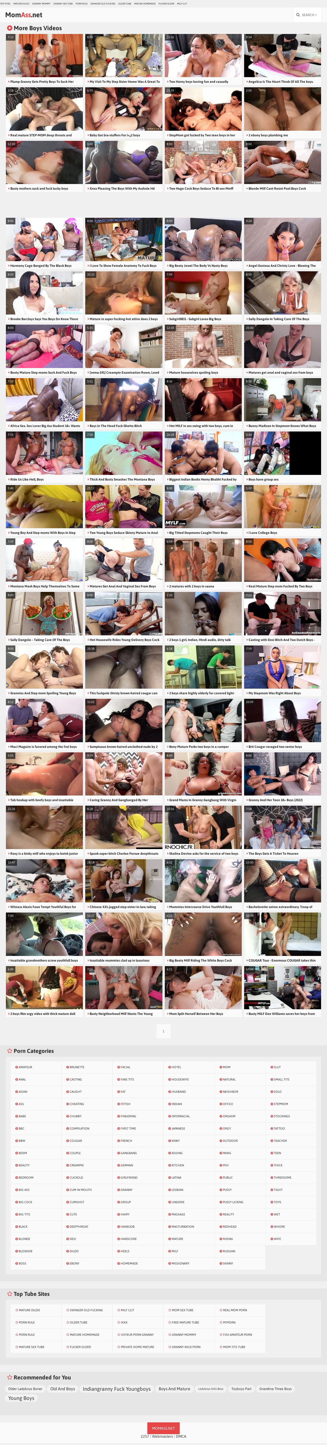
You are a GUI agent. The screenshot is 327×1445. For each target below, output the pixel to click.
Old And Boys (62, 1390)
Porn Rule (82, 3)
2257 (145, 1438)
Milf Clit (182, 3)
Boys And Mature (174, 1390)
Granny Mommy (41, 3)
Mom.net (29, 16)
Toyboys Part (241, 1391)
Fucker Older (166, 3)
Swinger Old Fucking (102, 3)
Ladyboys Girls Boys (210, 1390)
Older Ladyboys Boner (25, 1391)
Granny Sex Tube (63, 3)
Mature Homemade (145, 3)
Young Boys (21, 1400)
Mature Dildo (21, 3)
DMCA (181, 1438)
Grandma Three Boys (275, 1391)
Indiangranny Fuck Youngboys (117, 1391)
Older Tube (124, 3)
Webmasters (162, 1438)
